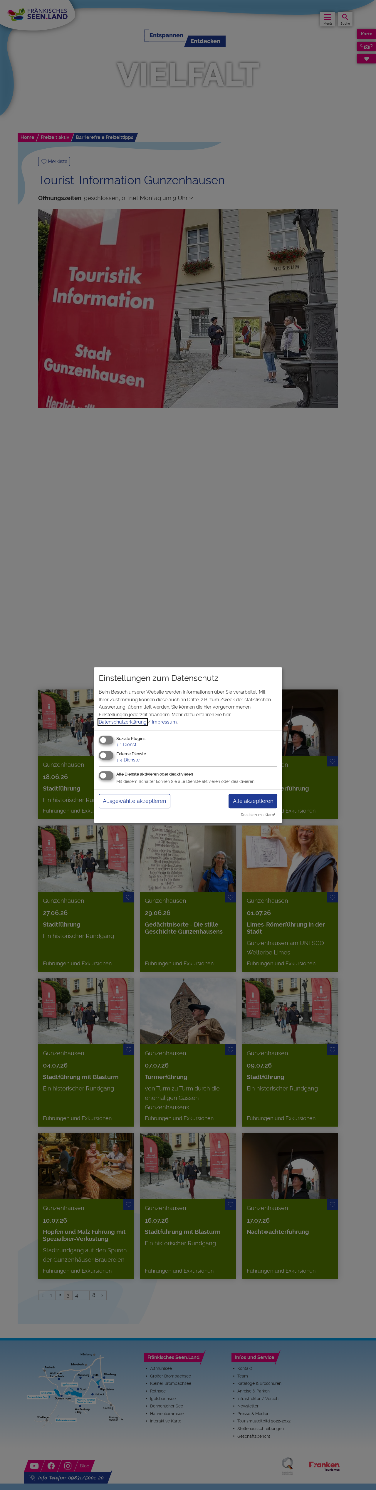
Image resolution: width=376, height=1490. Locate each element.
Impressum (164, 722)
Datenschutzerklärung (123, 722)
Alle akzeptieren (253, 801)
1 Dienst (126, 744)
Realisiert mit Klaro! (258, 815)
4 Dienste (128, 760)
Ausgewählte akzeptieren (134, 801)
